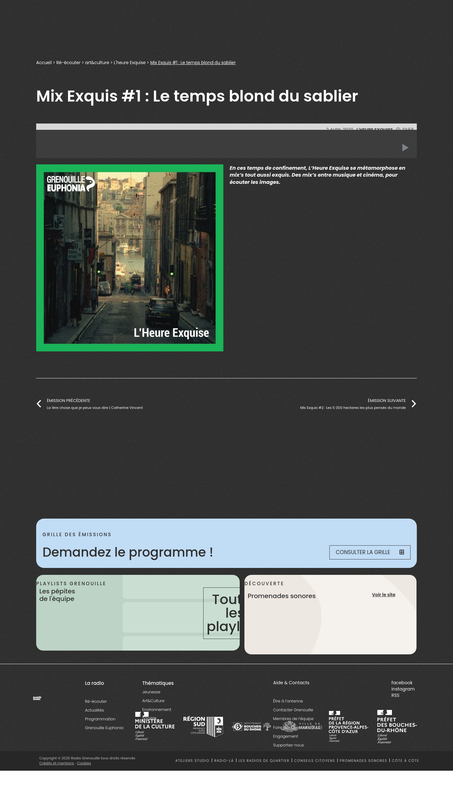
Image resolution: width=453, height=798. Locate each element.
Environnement (156, 709)
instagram (403, 689)
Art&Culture (153, 700)
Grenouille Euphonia (104, 727)
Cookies (84, 763)
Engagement (285, 736)
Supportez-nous (288, 745)
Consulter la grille (370, 552)
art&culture (98, 62)
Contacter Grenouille (293, 710)
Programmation (100, 719)
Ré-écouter (69, 62)
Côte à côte (405, 760)
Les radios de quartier (263, 760)
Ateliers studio (193, 760)
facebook (401, 683)
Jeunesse (151, 692)
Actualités (94, 710)
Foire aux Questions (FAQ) (297, 727)
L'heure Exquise (131, 62)
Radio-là (224, 760)
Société (149, 718)
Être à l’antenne (288, 701)
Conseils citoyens (314, 760)
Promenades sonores (363, 760)
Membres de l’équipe (293, 718)
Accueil (44, 62)
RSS (395, 695)
